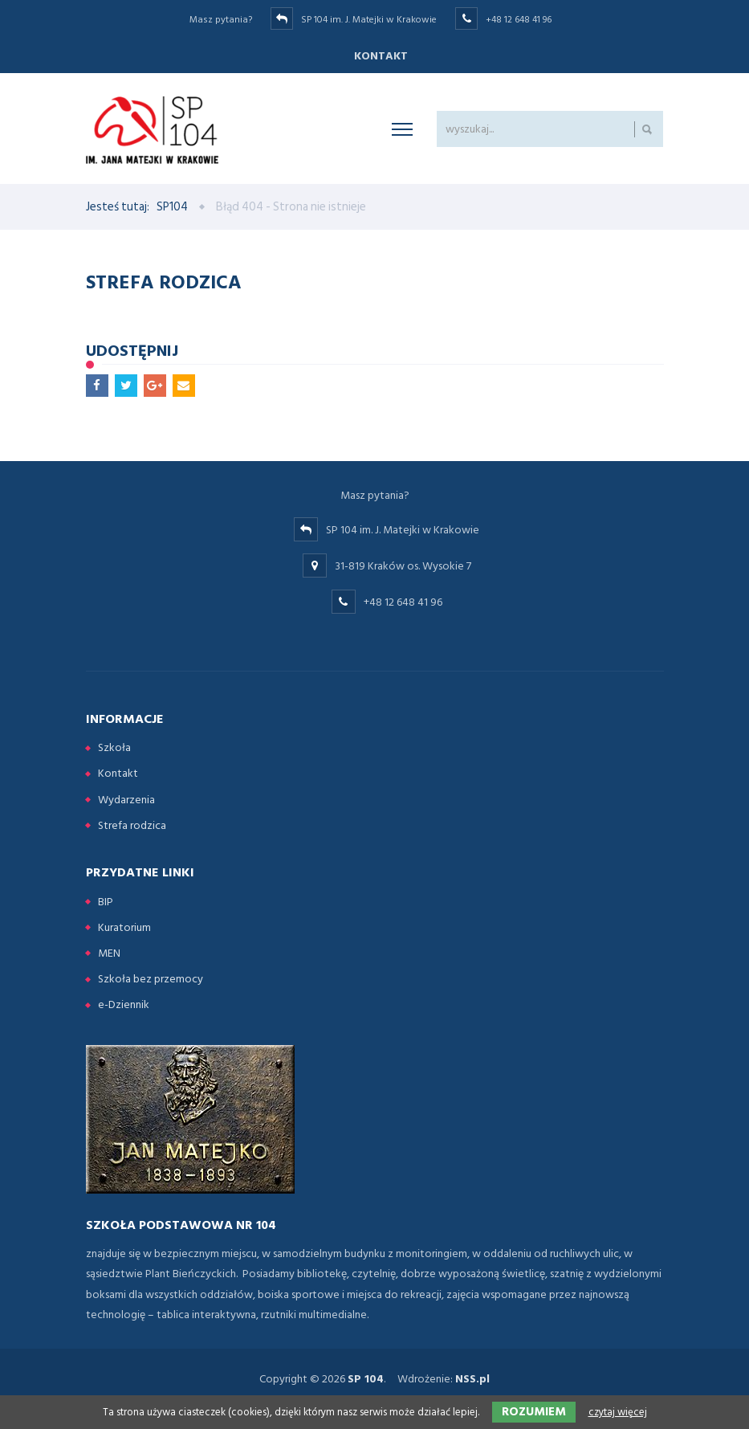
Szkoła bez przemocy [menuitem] (150, 979)
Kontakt (381, 56)
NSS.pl (472, 1379)
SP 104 (366, 1379)
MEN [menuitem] (109, 953)
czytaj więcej (617, 1412)
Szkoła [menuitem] (114, 747)
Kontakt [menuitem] (118, 773)
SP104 (172, 207)
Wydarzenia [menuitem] (126, 799)
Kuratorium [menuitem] (124, 927)
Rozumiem (534, 1412)
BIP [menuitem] (105, 901)
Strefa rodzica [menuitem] (132, 825)
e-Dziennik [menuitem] (123, 1004)
